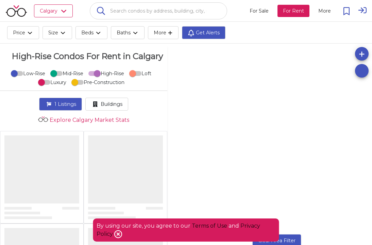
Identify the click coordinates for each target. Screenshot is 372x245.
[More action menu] (324, 11)
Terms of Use (209, 226)
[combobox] (158, 10)
